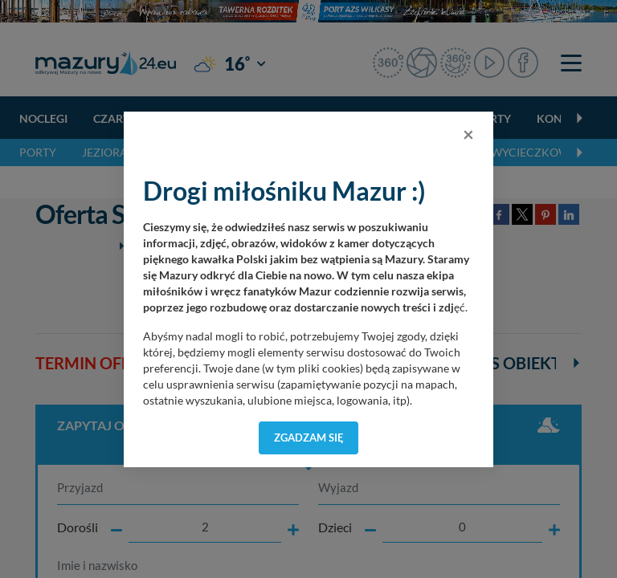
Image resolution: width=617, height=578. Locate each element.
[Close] (468, 134)
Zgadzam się (309, 437)
